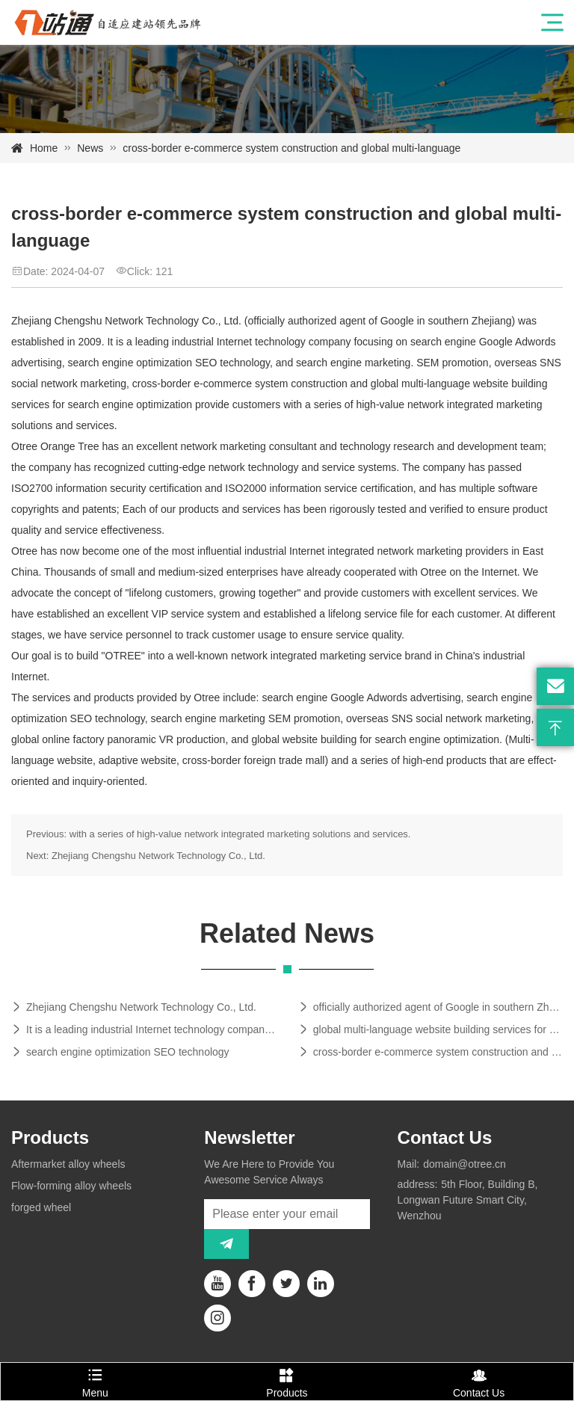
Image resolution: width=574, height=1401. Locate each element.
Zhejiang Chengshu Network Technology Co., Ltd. (141, 1007)
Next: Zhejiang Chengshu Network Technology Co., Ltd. (145, 855)
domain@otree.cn (464, 1164)
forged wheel (41, 1207)
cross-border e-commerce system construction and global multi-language (438, 1052)
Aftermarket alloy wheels (68, 1164)
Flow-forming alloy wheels (71, 1186)
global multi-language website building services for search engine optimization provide (438, 1029)
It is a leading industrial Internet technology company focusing (151, 1029)
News (90, 148)
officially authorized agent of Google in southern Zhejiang (438, 1007)
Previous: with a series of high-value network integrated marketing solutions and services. (218, 834)
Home (44, 148)
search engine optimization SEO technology (127, 1052)
